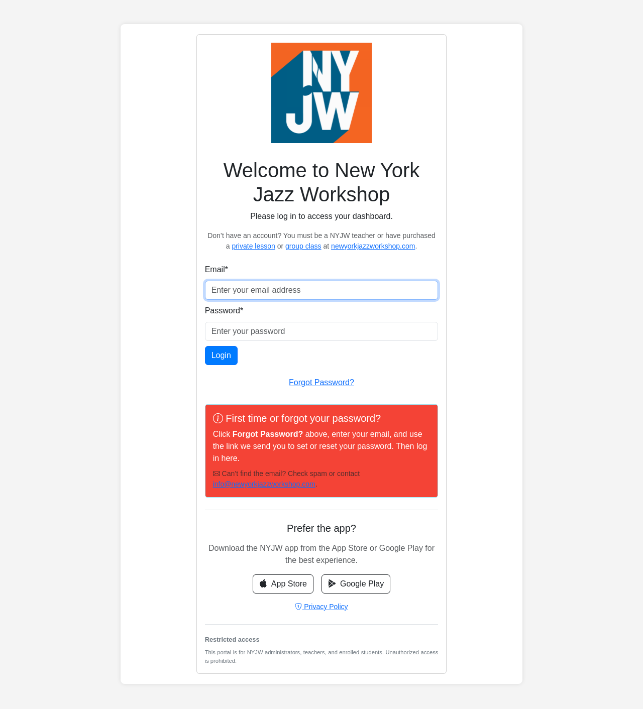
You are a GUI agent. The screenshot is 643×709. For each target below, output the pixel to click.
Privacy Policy (321, 607)
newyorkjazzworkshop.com (373, 246)
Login (221, 355)
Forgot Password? (321, 382)
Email (216, 269)
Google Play (356, 583)
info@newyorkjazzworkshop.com (264, 484)
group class (303, 246)
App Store (283, 583)
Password (224, 310)
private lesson (253, 246)
